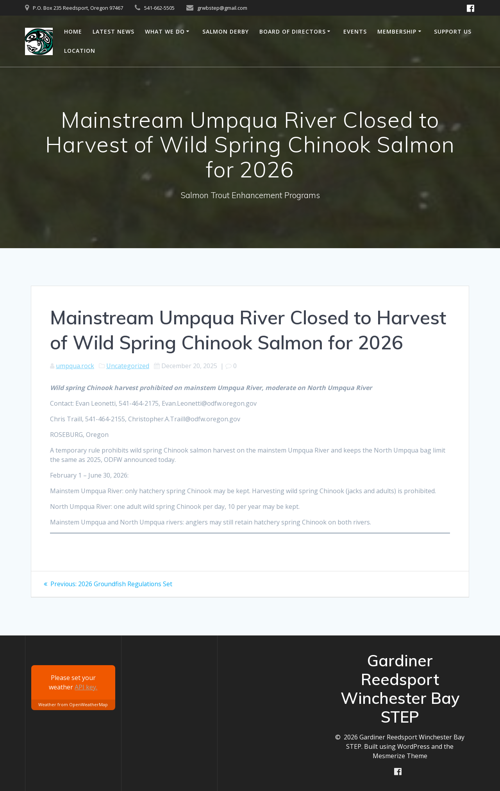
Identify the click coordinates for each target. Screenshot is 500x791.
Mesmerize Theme (400, 755)
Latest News (113, 31)
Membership (396, 31)
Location (79, 50)
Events (355, 31)
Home (73, 31)
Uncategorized (127, 365)
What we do (165, 31)
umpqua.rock (75, 365)
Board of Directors (292, 31)
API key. (86, 686)
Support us (452, 31)
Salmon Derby (225, 31)
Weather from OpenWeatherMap (73, 704)
